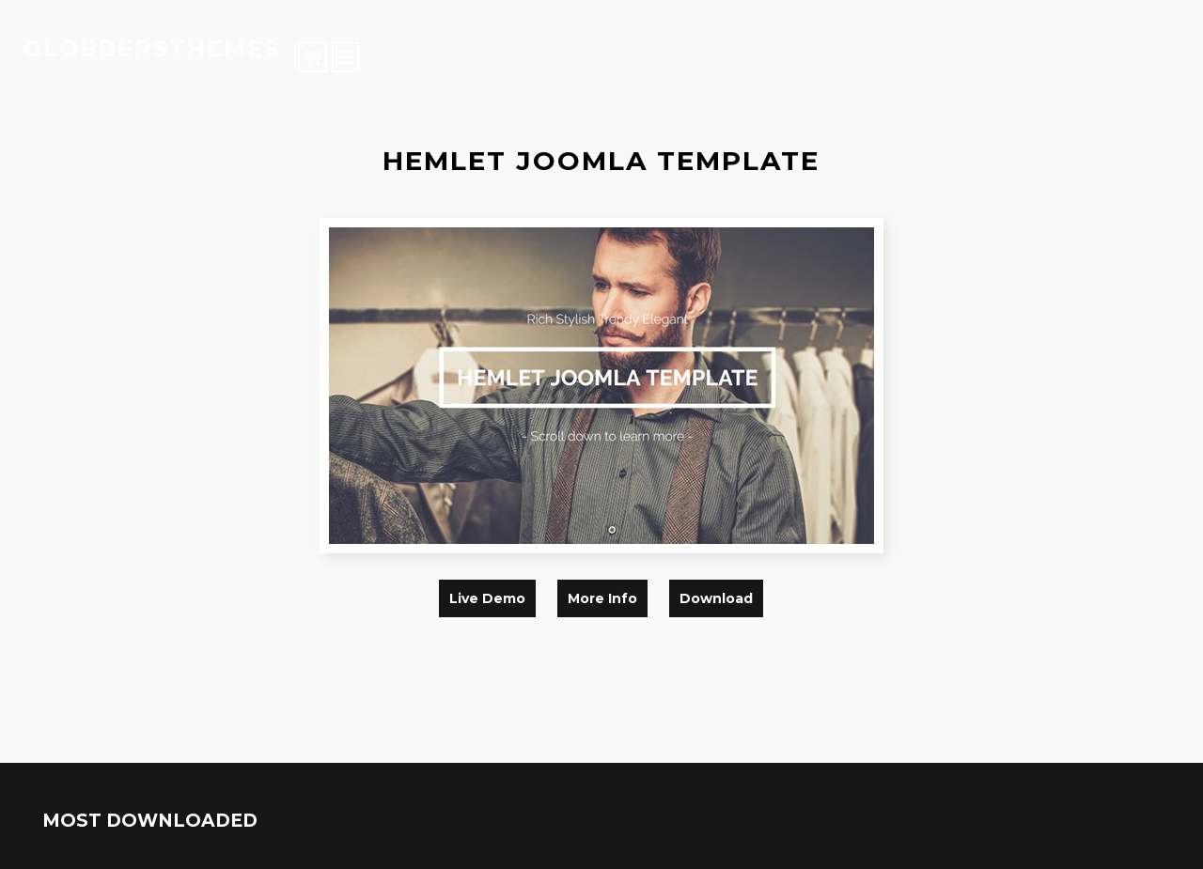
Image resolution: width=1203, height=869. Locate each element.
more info (602, 598)
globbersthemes (151, 48)
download (716, 598)
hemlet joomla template (601, 161)
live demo (487, 598)
